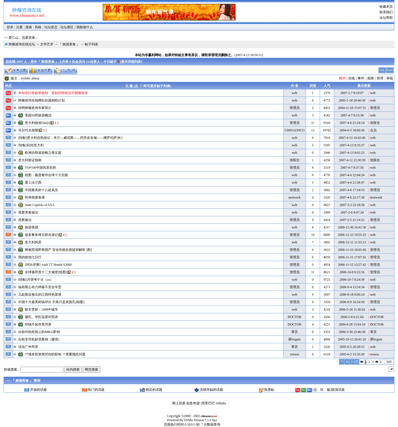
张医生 (375, 123)
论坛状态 (50, 27)
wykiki (25, 78)
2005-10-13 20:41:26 (352, 339)
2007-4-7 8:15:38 (352, 115)
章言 (294, 332)
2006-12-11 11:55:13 (352, 242)
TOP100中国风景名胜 (40, 168)
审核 (389, 78)
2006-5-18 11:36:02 (352, 309)
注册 (19, 27)
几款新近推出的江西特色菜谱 (39, 294)
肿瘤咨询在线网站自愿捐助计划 (41, 100)
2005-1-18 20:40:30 (352, 100)
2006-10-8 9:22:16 (352, 272)
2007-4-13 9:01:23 (352, 153)
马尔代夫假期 (28, 130)
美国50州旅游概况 (38, 115)
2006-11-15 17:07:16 (352, 257)
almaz (36, 78)
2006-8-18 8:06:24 (352, 294)
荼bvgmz (294, 339)
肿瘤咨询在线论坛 (22, 44)
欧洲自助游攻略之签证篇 (43, 153)
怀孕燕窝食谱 (35, 197)
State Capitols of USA (39, 205)
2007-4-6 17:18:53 (352, 190)
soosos (294, 354)
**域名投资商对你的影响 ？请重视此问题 (55, 354)
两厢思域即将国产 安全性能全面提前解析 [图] (58, 250)
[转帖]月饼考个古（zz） (35, 280)
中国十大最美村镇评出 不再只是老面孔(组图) (51, 302)
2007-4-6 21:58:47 (352, 182)
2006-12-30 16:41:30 (352, 227)
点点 (373, 130)
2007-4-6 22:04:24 (352, 175)
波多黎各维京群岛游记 (41, 235)
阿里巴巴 (208, 403)
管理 (380, 78)
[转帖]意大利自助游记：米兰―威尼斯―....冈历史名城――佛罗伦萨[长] (70, 138)
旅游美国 (31, 227)
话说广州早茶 (28, 347)
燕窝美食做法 (28, 212)
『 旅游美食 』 (69, 44)
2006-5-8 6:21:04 (352, 317)
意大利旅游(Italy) (37, 123)
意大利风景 (33, 242)
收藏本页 (386, 7)
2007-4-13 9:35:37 (352, 145)
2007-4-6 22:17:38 (352, 197)
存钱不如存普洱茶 (38, 324)
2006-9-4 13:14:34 (352, 287)
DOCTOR (294, 317)
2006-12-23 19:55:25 (352, 235)
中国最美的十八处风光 (41, 190)
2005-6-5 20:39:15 (352, 347)
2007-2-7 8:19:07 (352, 93)
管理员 (295, 108)
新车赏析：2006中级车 (41, 309)
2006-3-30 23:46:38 (352, 332)
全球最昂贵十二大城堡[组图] (46, 272)
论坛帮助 (386, 18)
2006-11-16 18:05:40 (352, 250)
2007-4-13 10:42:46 (352, 138)
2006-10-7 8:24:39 (352, 280)
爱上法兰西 (33, 182)
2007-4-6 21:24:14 (352, 123)
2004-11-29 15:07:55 (352, 108)
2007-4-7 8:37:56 (352, 168)
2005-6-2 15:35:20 (352, 354)
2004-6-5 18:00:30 (352, 130)
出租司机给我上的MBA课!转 (39, 332)
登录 (10, 27)
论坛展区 (67, 27)
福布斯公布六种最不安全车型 (39, 287)
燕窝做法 (25, 220)
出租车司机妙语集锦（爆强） (39, 339)
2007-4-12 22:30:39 (352, 160)
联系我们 (386, 12)
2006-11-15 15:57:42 (352, 265)
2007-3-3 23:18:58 (352, 205)
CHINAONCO (295, 130)
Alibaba (221, 403)
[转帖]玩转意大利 (31, 145)
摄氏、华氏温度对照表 (41, 317)
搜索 (28, 27)
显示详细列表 (131, 62)
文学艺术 (46, 44)
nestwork (295, 197)
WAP (389, 70)
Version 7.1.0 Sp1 (205, 420)
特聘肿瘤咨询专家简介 (34, 108)
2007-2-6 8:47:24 (352, 212)
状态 (8, 86)
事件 (361, 78)
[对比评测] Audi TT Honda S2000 (48, 265)
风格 (38, 27)
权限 (370, 78)
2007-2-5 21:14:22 (352, 220)
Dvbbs (188, 420)
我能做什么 (84, 27)
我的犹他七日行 (29, 257)
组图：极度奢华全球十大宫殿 (46, 175)
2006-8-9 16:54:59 (352, 302)
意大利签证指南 (29, 160)
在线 (351, 78)
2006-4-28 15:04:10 (352, 324)
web (294, 93)
